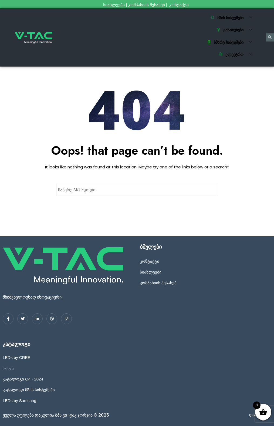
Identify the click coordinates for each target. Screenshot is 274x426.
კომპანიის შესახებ (146, 4)
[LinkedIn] (37, 318)
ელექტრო (237, 54)
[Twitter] (22, 318)
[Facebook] (8, 318)
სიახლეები (114, 4)
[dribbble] (51, 318)
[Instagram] (66, 318)
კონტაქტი (179, 4)
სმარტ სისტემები (231, 42)
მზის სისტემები (233, 17)
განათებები (236, 30)
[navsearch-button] (270, 37)
